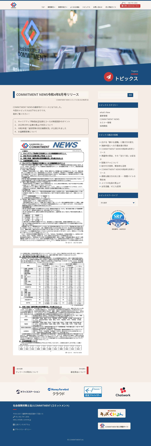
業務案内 (51, 7)
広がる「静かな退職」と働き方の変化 (117, 142)
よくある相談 (74, 7)
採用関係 (103, 126)
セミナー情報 (105, 122)
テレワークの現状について (27, 370)
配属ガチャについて (109, 162)
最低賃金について (78, 370)
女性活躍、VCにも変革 (111, 186)
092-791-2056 (132, 3)
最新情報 (103, 116)
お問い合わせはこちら (130, 6)
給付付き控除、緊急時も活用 (113, 166)
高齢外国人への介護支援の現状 (114, 145)
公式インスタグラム (22, 424)
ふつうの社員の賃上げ (110, 183)
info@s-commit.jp (24, 420)
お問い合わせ (97, 7)
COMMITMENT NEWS (63, 100)
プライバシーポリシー (23, 429)
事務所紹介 (62, 7)
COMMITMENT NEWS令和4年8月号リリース (47, 94)
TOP (43, 7)
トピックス (86, 7)
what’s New (105, 112)
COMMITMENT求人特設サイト (114, 426)
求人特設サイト (110, 7)
